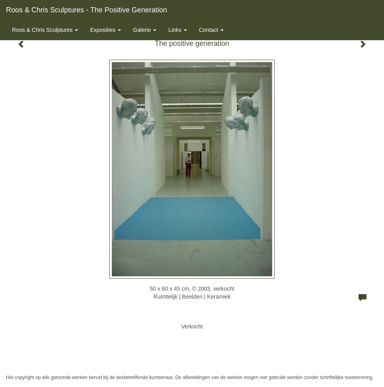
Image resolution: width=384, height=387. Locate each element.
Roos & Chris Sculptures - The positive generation (86, 10)
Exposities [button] (105, 30)
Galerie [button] (144, 30)
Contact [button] (211, 30)
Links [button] (177, 30)
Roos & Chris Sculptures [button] (45, 30)
